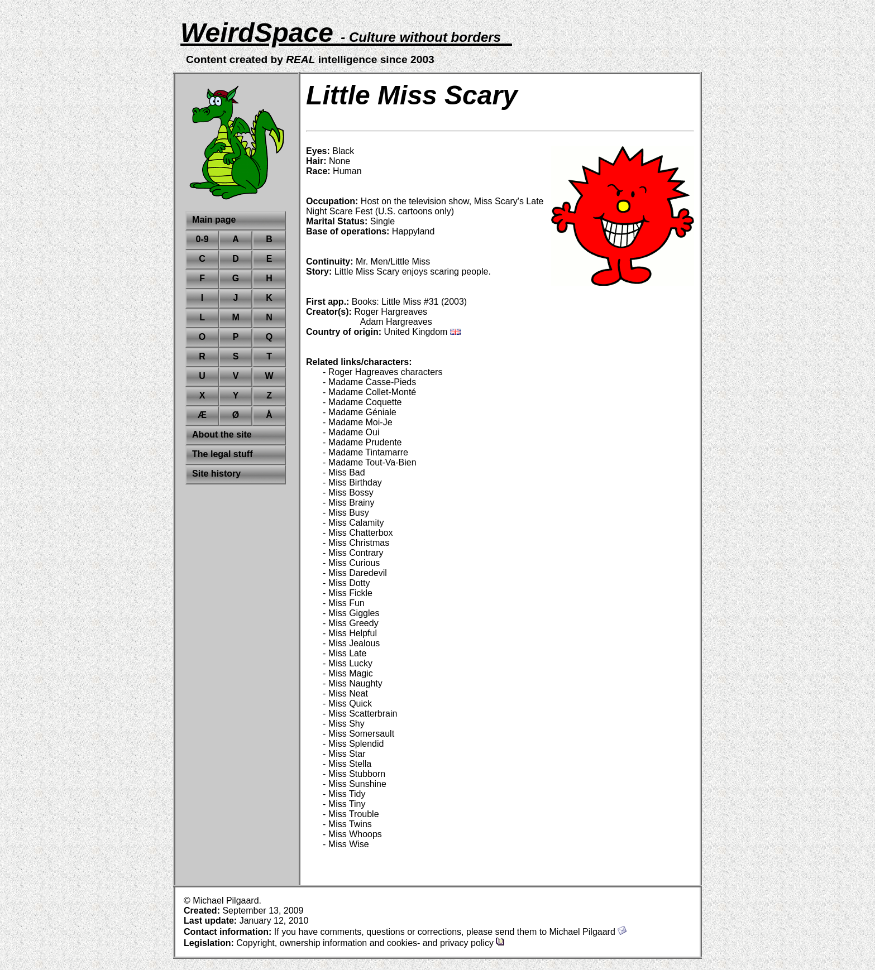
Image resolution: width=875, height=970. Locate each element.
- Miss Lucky (347, 663)
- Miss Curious (351, 563)
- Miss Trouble (351, 814)
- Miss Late (344, 653)
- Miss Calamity (353, 522)
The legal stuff (222, 454)
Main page (214, 219)
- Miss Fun (344, 603)
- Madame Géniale (359, 412)
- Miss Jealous (351, 643)
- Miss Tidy (344, 794)
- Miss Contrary (353, 553)
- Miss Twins (347, 824)
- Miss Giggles (351, 613)
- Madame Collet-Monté (369, 392)
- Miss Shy (344, 723)
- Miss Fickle (347, 593)
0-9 (202, 239)
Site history (216, 473)
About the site (222, 434)
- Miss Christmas (356, 543)
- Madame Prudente (362, 442)
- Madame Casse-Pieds (369, 382)
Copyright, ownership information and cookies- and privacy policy (370, 943)
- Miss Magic (348, 673)
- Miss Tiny (344, 804)
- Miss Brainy (348, 502)
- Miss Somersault (358, 733)
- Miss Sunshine (354, 784)
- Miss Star (344, 753)
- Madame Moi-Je (357, 422)
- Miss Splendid (353, 743)
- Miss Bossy (348, 492)
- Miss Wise (346, 844)
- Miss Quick (347, 703)
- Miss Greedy (351, 623)
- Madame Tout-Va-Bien (369, 462)
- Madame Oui (351, 432)
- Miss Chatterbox (358, 532)
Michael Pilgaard (588, 932)
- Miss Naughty (352, 683)
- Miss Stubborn (354, 774)
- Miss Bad (344, 472)
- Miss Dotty (346, 583)
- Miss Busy (346, 512)
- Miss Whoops (352, 834)
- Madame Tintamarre (365, 452)
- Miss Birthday (352, 482)
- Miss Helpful (350, 633)
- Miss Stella (347, 764)
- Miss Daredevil (355, 573)
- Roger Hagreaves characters (382, 372)
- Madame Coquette (362, 402)
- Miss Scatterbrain (360, 713)
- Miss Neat (345, 693)
